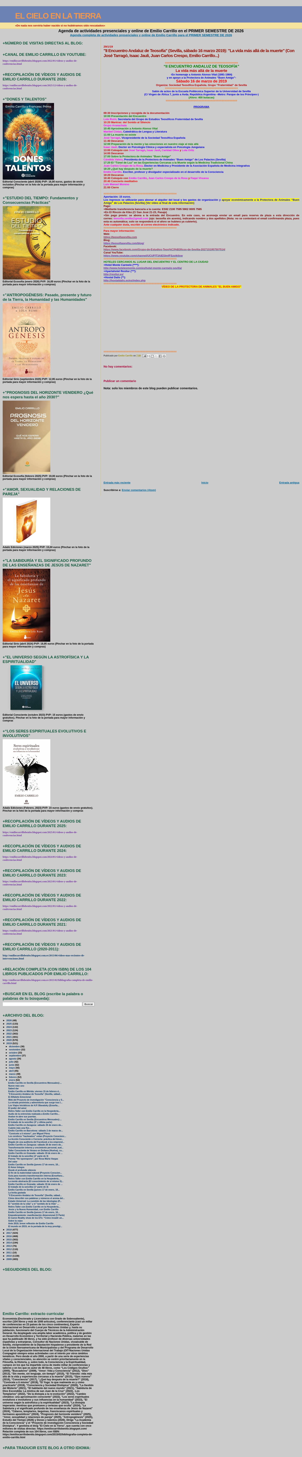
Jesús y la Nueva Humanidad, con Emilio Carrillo (33, 1209)
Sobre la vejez (15, 1221)
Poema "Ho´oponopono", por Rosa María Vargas (33, 1159)
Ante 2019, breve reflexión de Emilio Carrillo (31, 1223)
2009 (9, 1259)
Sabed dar (13, 1088)
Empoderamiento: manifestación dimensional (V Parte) (36, 1215)
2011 (9, 1252)
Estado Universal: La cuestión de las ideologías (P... (35, 1201)
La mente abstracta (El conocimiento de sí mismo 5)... (36, 1181)
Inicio (204, 482)
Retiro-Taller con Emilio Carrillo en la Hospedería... (34, 1111)
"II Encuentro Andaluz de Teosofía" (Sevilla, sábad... (35, 1094)
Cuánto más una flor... (19, 1128)
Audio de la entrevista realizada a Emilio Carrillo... (34, 1114)
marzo (12, 1074)
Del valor (12, 1162)
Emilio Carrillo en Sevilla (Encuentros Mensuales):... (35, 1083)
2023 (9, 1030)
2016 (9, 1236)
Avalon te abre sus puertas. (22, 1116)
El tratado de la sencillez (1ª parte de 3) (28, 1187)
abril (11, 1071)
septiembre (15, 1055)
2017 (9, 1232)
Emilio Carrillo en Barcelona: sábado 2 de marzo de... (35, 1131)
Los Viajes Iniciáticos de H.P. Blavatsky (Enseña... (33, 1105)
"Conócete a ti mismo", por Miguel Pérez (29, 1133)
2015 (9, 1239)
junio (12, 1065)
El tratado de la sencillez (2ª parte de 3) (28, 1156)
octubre (13, 1052)
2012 (9, 1249)
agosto (13, 1058)
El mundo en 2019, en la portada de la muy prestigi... (35, 1226)
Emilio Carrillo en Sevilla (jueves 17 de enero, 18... (34, 1164)
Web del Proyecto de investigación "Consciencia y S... (36, 1100)
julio (11, 1062)
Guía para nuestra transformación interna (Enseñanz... (36, 1176)
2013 (9, 1245)
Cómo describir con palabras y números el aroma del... (36, 1198)
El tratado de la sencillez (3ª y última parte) (30, 1122)
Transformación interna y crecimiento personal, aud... (35, 1147)
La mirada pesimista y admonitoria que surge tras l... (35, 1102)
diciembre (14, 1046)
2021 (9, 1036)
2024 (9, 1027)
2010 (9, 1255)
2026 (9, 1020)
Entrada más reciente (116, 482)
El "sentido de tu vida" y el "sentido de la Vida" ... (33, 1204)
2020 (9, 1040)
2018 (9, 1229)
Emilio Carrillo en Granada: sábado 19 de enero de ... (35, 1153)
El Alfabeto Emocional (19, 1097)
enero (12, 1080)
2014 (9, 1242)
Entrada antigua (289, 482)
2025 (9, 1023)
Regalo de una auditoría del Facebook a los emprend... (36, 1142)
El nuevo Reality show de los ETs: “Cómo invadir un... (36, 1218)
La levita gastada (17, 1193)
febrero (13, 1077)
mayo (12, 1067)
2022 (9, 1033)
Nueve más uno (16, 1086)
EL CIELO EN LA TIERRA (58, 15)
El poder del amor (17, 1108)
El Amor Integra (16, 1167)
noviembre (15, 1049)
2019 (9, 1043)
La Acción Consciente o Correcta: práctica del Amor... (36, 1139)
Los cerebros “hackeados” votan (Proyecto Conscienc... (37, 1136)
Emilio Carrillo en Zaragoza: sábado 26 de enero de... (35, 1125)
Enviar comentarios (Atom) (139, 490)
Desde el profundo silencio (22, 1170)
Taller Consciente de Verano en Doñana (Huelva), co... (36, 1150)
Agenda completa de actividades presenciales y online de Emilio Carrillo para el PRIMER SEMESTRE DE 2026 (151, 35)
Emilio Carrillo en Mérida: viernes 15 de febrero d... (34, 1091)
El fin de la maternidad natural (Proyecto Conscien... (35, 1173)
